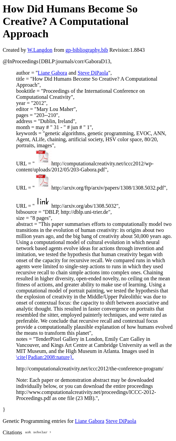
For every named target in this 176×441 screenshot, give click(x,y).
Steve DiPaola (93, 73)
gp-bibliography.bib (86, 50)
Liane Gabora (52, 73)
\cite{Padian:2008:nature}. (45, 357)
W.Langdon (39, 50)
